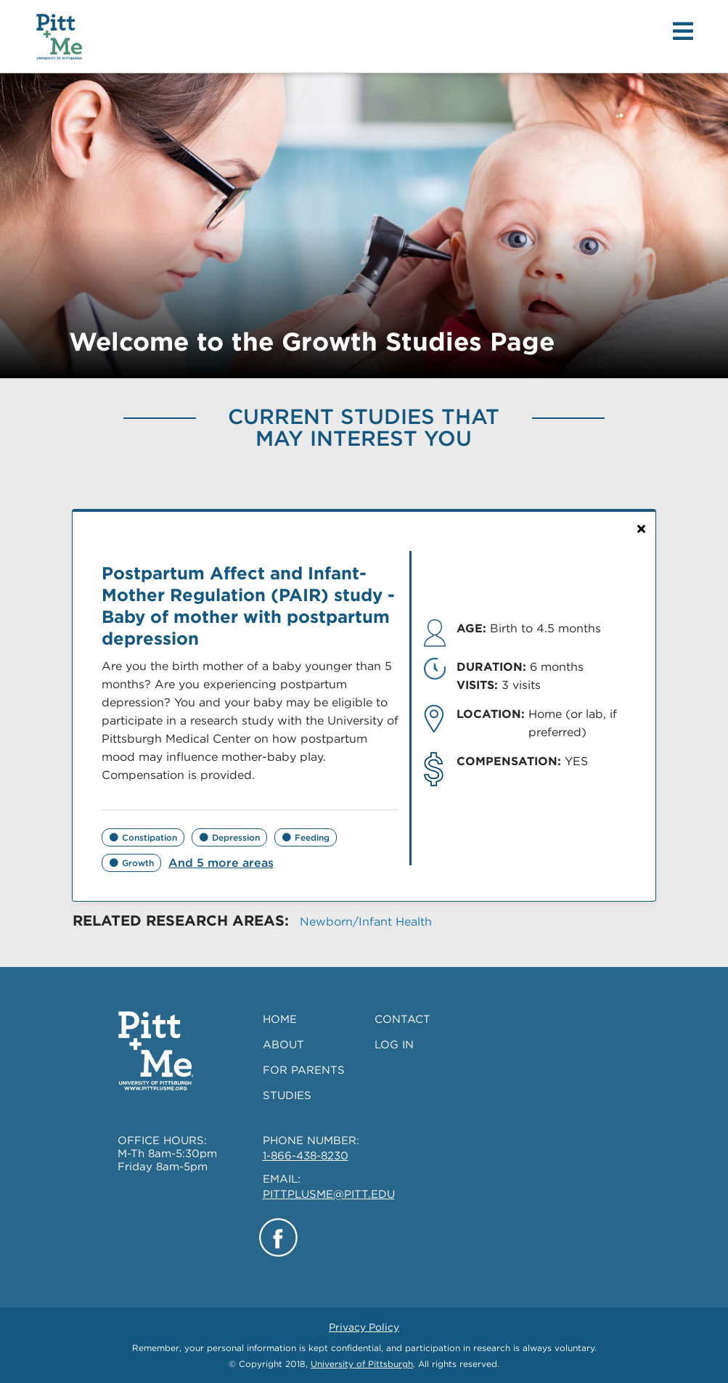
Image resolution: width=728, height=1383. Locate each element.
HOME (280, 1019)
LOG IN (394, 1044)
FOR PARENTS (304, 1070)
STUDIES (287, 1095)
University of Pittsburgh (362, 1363)
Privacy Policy (364, 1327)
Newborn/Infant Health (366, 922)
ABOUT (283, 1044)
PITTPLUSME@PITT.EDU (329, 1194)
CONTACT (402, 1019)
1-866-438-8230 (305, 1155)
